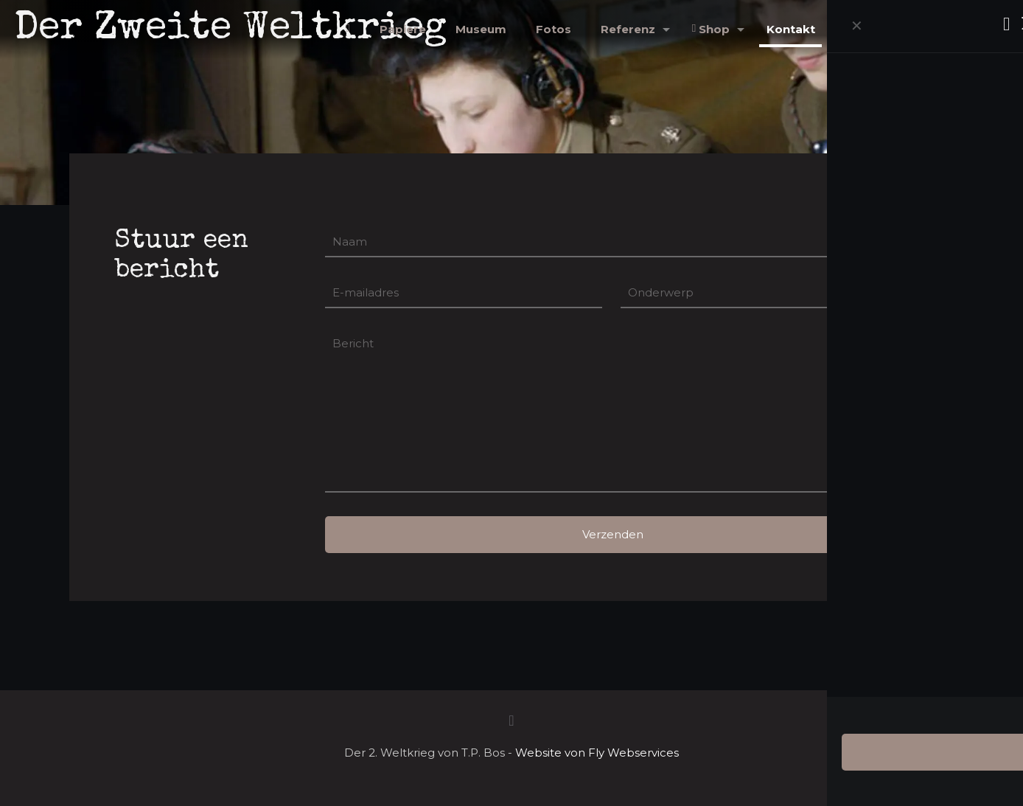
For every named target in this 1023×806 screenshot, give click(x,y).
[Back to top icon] (511, 720)
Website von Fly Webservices (597, 753)
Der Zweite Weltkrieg (231, 29)
